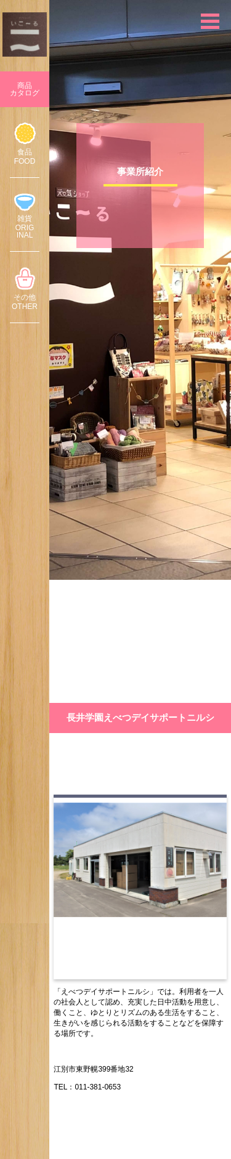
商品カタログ (24, 89)
